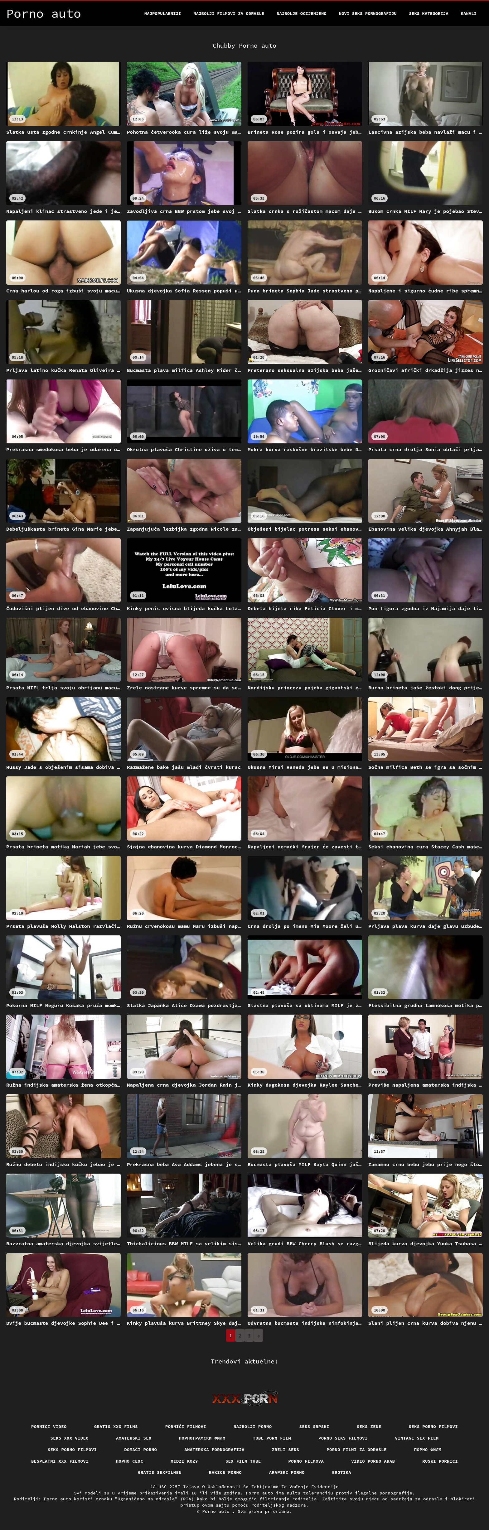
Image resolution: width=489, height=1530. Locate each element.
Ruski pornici (440, 1461)
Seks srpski (314, 1426)
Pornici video (49, 1426)
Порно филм (428, 1449)
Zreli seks (285, 1449)
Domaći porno (140, 1449)
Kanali (469, 13)
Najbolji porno (253, 1426)
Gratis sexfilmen (160, 1472)
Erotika (341, 1472)
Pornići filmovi (185, 1426)
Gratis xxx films (116, 1426)
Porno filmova (306, 1461)
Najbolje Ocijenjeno (302, 13)
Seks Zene (369, 1426)
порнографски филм (202, 1438)
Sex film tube (243, 1461)
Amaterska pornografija (214, 1449)
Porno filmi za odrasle (357, 1449)
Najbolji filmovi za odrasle (228, 13)
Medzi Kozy (184, 1461)
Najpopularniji (162, 13)
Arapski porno (287, 1472)
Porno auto (217, 1511)
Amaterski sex (134, 1438)
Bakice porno (225, 1472)
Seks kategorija (428, 13)
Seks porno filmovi (433, 1426)
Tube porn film (272, 1438)
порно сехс (129, 1461)
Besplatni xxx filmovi (60, 1461)
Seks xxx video (70, 1438)
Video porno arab (373, 1461)
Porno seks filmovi (343, 1438)
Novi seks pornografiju (368, 13)
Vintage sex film (417, 1438)
